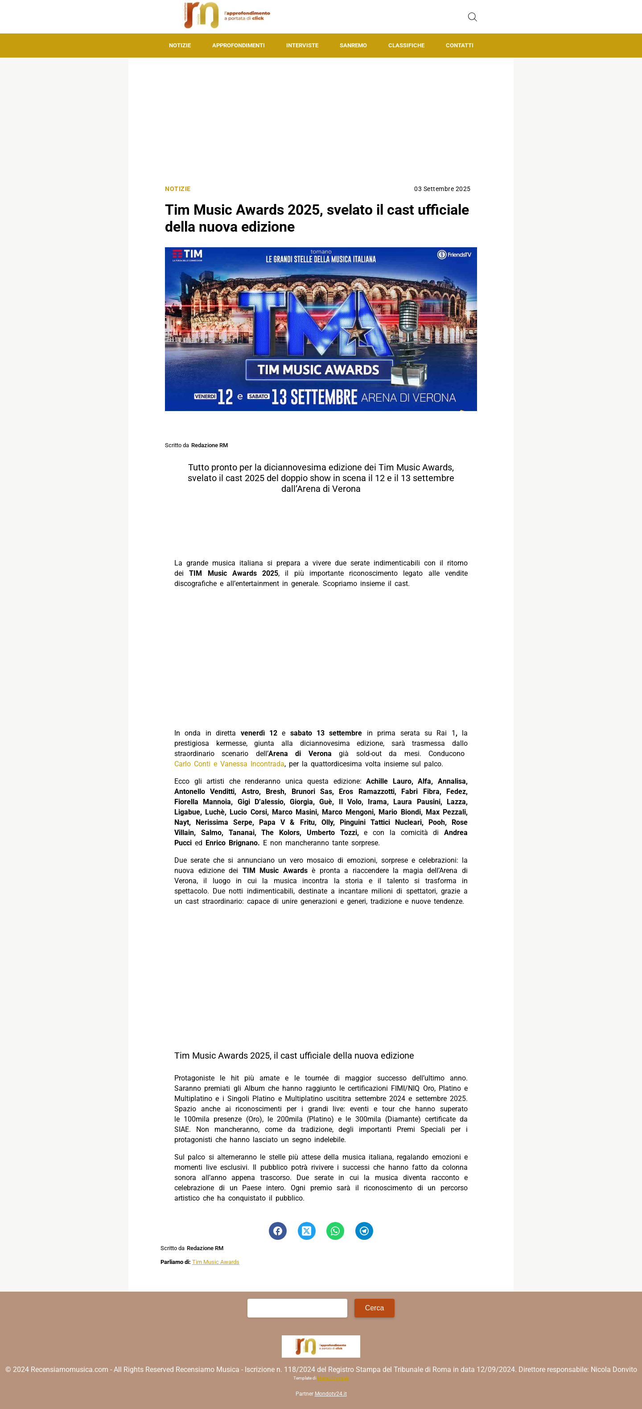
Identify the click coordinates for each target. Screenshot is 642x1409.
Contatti (459, 45)
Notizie (180, 45)
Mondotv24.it (331, 1394)
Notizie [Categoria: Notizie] (178, 189)
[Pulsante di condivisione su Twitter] (307, 1231)
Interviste (302, 45)
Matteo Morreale (333, 1378)
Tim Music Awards (215, 1262)
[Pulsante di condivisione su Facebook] (278, 1231)
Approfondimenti (238, 45)
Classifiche (406, 45)
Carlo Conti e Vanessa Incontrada (229, 764)
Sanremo (353, 45)
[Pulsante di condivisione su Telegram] (364, 1231)
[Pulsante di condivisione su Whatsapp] (335, 1231)
